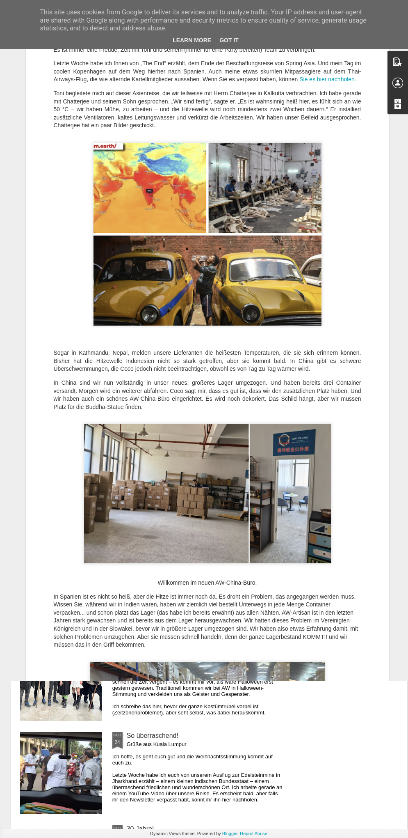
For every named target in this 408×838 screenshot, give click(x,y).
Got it (229, 40)
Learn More (192, 40)
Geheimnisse (146, 549)
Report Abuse (253, 833)
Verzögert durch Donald (161, 642)
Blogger (229, 833)
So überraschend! (152, 735)
